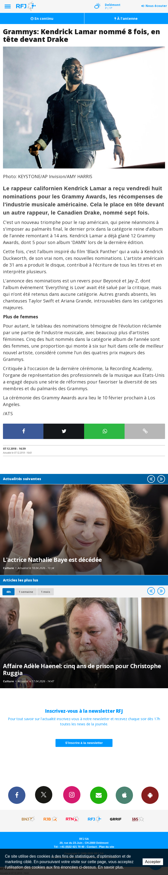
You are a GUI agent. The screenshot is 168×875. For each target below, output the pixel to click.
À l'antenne (126, 18)
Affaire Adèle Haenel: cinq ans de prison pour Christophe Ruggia (82, 669)
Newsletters (98, 795)
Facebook (16, 795)
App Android (150, 795)
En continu (42, 18)
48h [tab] (8, 592)
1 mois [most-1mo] (45, 592)
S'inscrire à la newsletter (84, 743)
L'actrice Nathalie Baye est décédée (52, 560)
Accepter (153, 862)
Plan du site (106, 846)
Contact (92, 846)
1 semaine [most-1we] (26, 592)
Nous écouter (156, 6)
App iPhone (124, 795)
